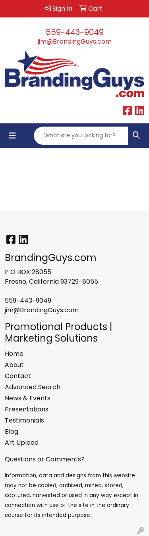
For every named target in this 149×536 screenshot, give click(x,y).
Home (14, 353)
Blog (11, 431)
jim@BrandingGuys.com (75, 41)
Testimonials (24, 420)
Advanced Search (32, 387)
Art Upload (22, 442)
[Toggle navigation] (12, 135)
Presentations (26, 409)
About (14, 364)
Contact (18, 375)
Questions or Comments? (45, 459)
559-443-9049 (75, 32)
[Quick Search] (81, 136)
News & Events (27, 398)
